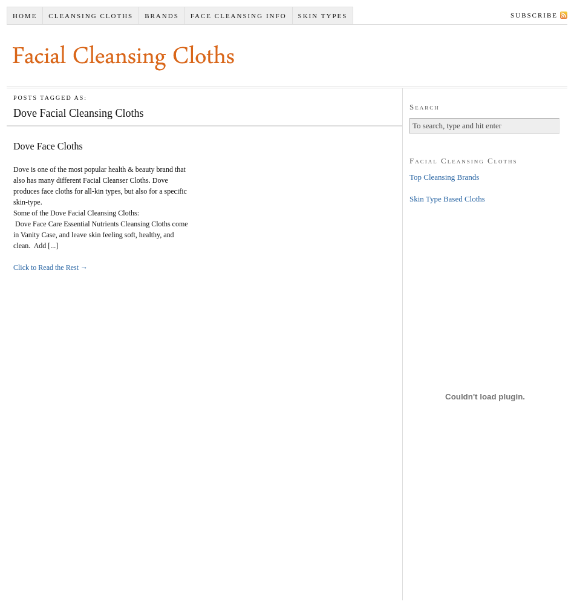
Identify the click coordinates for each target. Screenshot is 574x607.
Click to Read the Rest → (50, 267)
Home (25, 15)
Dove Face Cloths (48, 146)
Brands (162, 15)
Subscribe (534, 15)
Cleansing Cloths (90, 15)
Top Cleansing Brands (444, 177)
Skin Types (323, 15)
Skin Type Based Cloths (447, 198)
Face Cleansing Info (239, 15)
